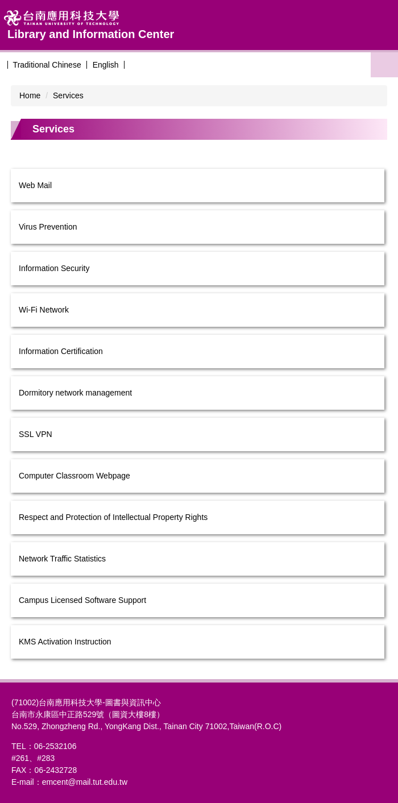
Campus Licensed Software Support (82, 600)
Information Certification (61, 351)
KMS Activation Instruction (65, 641)
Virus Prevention (48, 226)
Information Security (54, 268)
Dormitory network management (75, 392)
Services (68, 95)
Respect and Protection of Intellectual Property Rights (113, 517)
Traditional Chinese (47, 64)
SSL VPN (35, 434)
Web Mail (35, 185)
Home (29, 95)
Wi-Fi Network (44, 309)
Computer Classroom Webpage (74, 475)
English (106, 64)
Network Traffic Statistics (62, 558)
